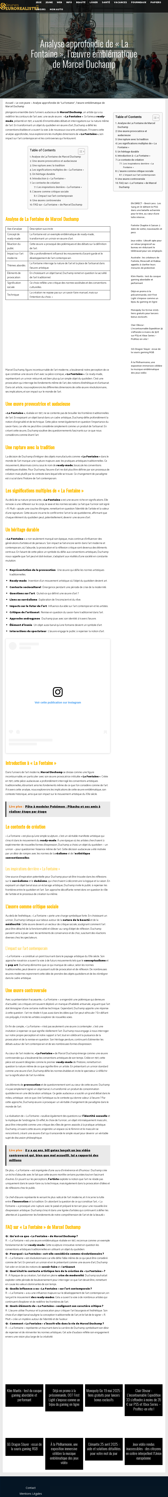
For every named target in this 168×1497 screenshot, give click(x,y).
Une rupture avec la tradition (48, 166)
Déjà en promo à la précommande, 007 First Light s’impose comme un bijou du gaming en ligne (145, 295)
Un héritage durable (43, 174)
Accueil (9, 103)
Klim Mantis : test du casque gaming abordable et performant (145, 278)
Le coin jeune (23, 103)
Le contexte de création (46, 183)
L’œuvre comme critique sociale (50, 192)
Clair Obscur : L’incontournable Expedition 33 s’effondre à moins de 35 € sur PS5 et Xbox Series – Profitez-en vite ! (146, 328)
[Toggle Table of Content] (79, 151)
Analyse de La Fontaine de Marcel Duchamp (56, 157)
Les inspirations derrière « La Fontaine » (59, 187)
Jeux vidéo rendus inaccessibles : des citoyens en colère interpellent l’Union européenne (144, 1448)
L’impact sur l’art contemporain (55, 196)
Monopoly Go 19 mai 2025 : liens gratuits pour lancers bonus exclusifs (146, 312)
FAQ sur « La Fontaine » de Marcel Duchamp (57, 205)
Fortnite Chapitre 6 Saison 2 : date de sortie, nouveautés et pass (145, 228)
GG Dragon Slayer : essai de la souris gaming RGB (145, 345)
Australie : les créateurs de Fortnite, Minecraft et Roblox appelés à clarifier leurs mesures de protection (145, 261)
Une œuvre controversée (46, 200)
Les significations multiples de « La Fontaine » (58, 170)
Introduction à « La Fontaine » (49, 179)
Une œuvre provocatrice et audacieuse (54, 161)
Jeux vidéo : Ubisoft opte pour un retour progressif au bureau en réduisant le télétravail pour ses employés (147, 244)
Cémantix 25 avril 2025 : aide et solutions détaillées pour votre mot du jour (103, 1446)
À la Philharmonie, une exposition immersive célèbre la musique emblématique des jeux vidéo (146, 362)
